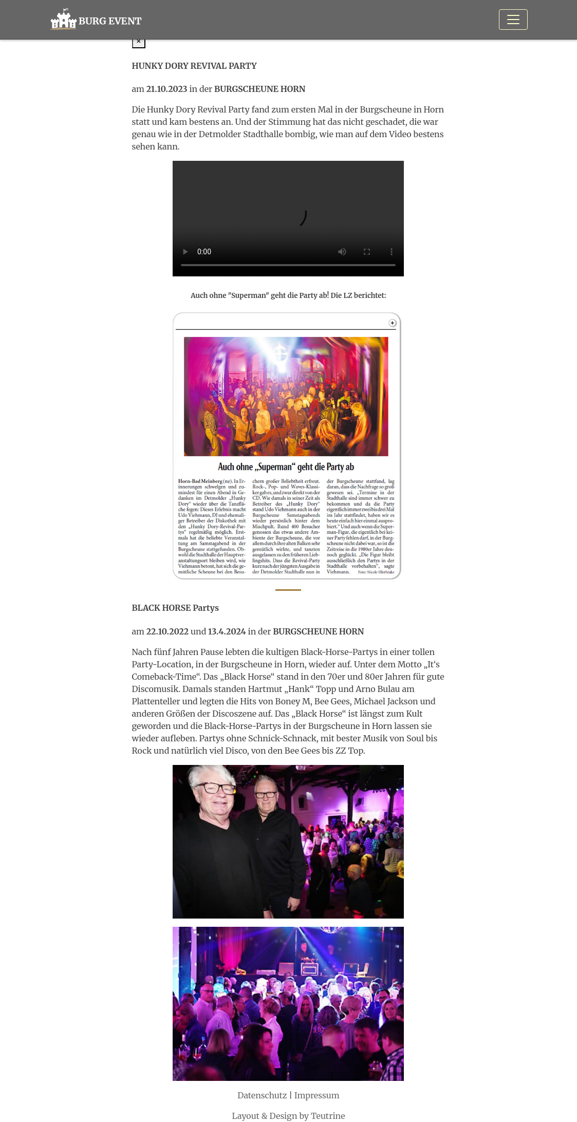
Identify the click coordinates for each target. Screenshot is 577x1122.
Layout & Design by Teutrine (288, 1116)
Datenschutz (262, 1095)
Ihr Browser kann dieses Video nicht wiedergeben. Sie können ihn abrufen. (288, 218)
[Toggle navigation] (513, 19)
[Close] (139, 40)
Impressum (317, 1095)
